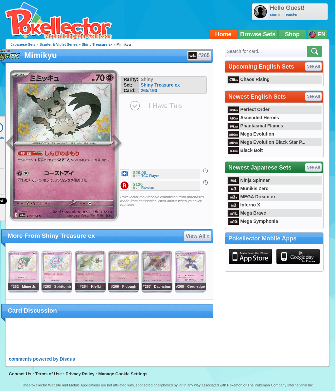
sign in (275, 14)
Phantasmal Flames (255, 125)
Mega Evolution (251, 134)
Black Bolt (245, 150)
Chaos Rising (249, 79)
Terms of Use (48, 373)
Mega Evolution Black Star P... (267, 142)
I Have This (165, 105)
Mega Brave (247, 213)
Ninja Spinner (249, 180)
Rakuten (147, 187)
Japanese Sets (22, 44)
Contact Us (20, 373)
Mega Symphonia (253, 221)
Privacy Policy (80, 373)
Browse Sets (257, 34)
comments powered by (42, 359)
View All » (197, 236)
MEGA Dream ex (252, 196)
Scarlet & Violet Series (59, 44)
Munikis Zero (248, 188)
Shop (292, 34)
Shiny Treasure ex (97, 44)
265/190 (149, 90)
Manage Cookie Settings (123, 373)
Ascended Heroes (253, 117)
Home (223, 34)
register (290, 14)
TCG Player (150, 176)
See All (313, 66)
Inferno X (244, 204)
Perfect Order (249, 109)
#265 (199, 55)
